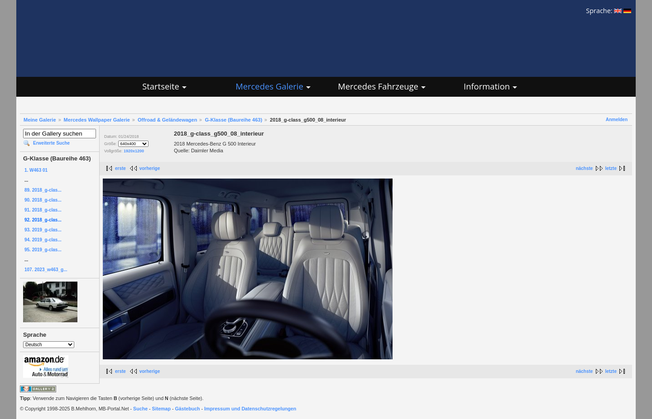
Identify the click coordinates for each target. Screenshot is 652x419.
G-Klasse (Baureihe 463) (233, 119)
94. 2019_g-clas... (43, 239)
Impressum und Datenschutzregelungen (250, 408)
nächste (584, 168)
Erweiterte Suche (51, 143)
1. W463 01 (36, 170)
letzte (611, 168)
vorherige (149, 168)
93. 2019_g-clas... (43, 229)
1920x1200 (134, 151)
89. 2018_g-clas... (43, 190)
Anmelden (617, 119)
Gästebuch (187, 408)
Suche (140, 408)
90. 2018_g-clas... (43, 200)
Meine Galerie (40, 119)
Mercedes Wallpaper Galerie (97, 119)
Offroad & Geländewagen (167, 119)
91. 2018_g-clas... (43, 209)
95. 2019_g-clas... (43, 249)
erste (120, 168)
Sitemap (161, 408)
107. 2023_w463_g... (45, 269)
